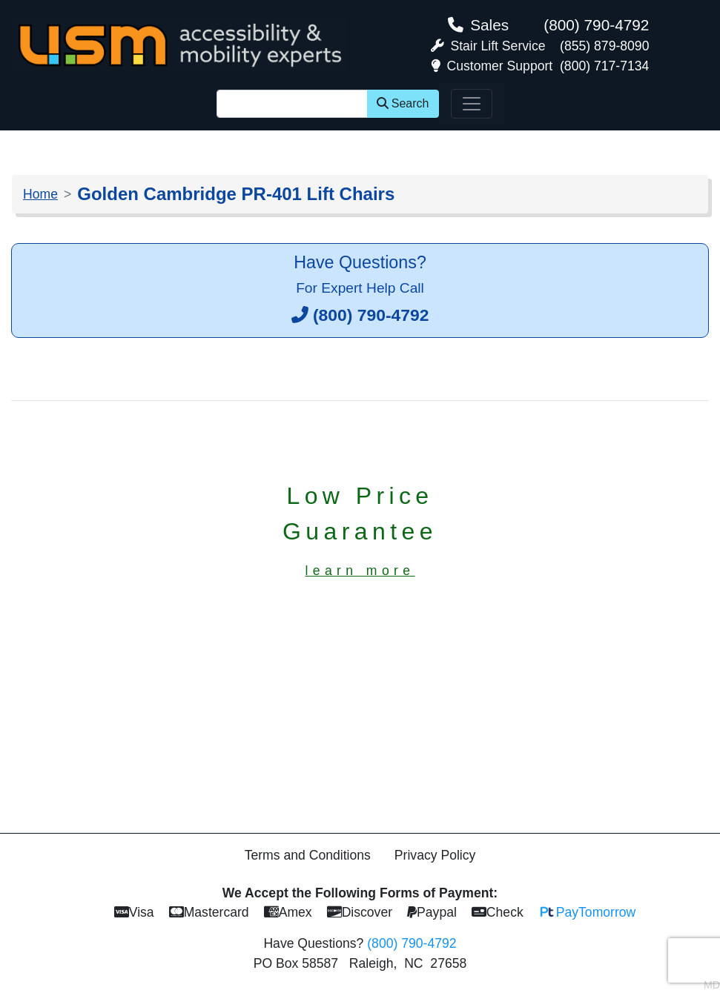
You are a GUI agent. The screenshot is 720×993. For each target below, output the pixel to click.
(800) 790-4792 (596, 24)
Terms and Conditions (308, 855)
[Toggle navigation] (471, 104)
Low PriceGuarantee (360, 530)
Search (403, 103)
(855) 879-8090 (604, 46)
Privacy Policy (435, 855)
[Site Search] (292, 104)
